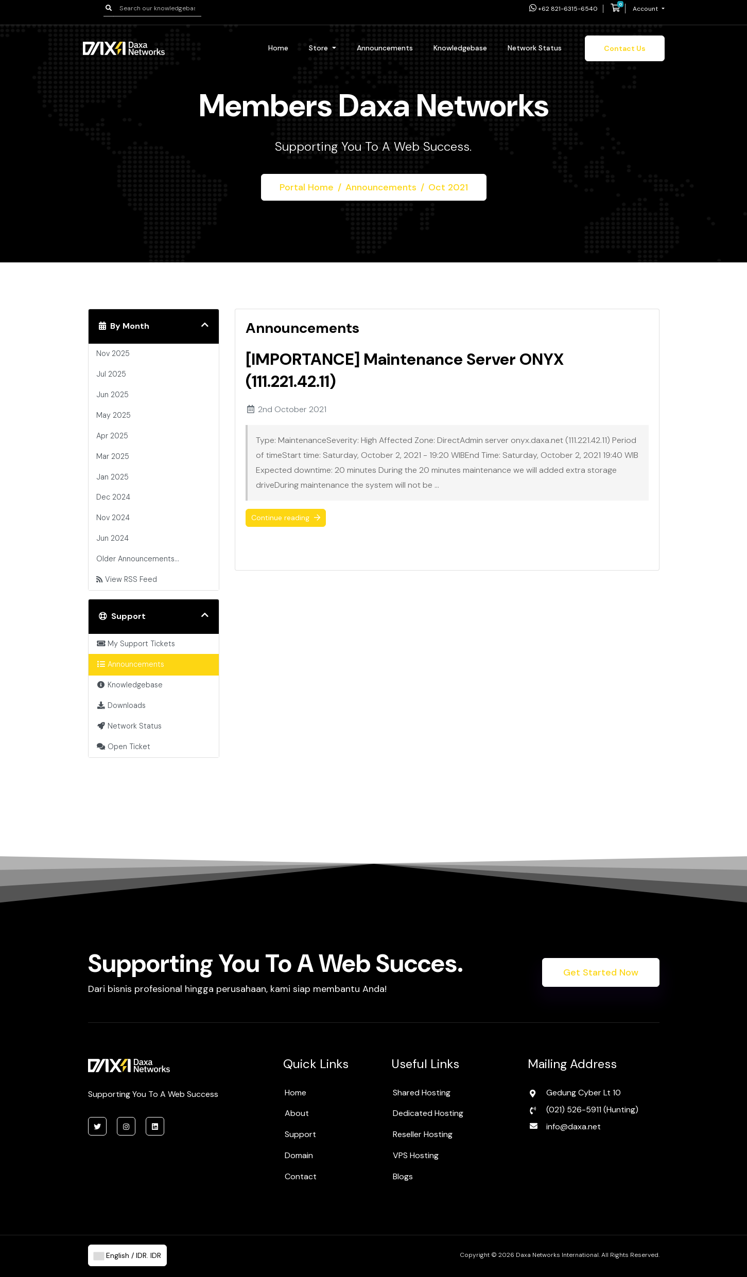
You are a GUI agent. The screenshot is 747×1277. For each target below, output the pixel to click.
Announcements (385, 47)
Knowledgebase (460, 47)
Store (319, 47)
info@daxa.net (573, 1126)
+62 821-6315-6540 (563, 9)
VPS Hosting (416, 1155)
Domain (299, 1155)
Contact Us (625, 48)
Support (300, 1134)
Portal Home (306, 187)
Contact (301, 1176)
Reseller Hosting (423, 1134)
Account (646, 9)
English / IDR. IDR (127, 1255)
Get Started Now (600, 972)
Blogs (403, 1176)
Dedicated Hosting (428, 1113)
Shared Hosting (421, 1092)
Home (278, 47)
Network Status (535, 47)
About (297, 1113)
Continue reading (285, 517)
